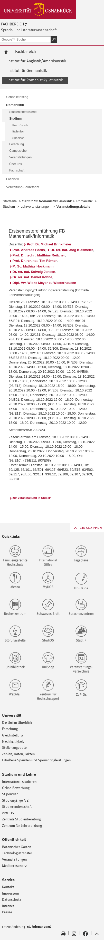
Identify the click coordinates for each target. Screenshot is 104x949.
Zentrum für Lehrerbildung (22, 825)
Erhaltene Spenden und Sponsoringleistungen (36, 760)
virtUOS (8, 813)
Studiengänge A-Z (15, 800)
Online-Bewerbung (16, 787)
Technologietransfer (17, 853)
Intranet (8, 906)
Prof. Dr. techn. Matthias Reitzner (39, 255)
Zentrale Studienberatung (21, 819)
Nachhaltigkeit (13, 741)
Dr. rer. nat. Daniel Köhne (32, 277)
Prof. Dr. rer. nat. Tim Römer (35, 261)
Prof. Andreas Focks (29, 250)
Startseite (10, 201)
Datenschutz (11, 899)
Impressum (10, 893)
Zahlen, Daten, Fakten (18, 754)
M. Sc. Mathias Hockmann (33, 266)
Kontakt (8, 887)
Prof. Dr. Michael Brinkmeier (49, 244)
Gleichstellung (12, 735)
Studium (9, 206)
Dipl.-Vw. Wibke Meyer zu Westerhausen (44, 283)
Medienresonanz (14, 865)
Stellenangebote (14, 747)
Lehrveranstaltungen (35, 206)
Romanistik (84, 201)
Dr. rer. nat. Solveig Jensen (34, 272)
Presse (7, 912)
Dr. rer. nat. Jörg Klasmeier (72, 250)
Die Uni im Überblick (17, 722)
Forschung (10, 728)
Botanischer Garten (16, 847)
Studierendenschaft (17, 806)
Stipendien (10, 794)
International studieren (19, 781)
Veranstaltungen (14, 859)
